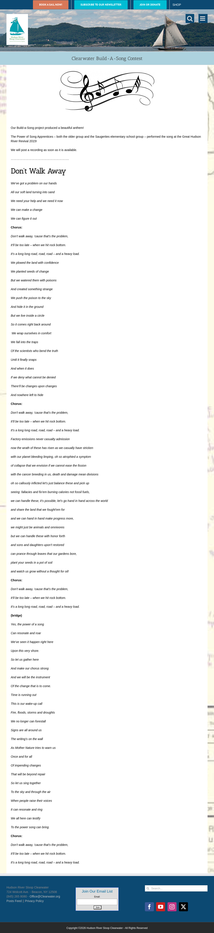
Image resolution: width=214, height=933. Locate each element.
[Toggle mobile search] (190, 18)
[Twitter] (183, 906)
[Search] (148, 888)
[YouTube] (160, 906)
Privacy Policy (34, 901)
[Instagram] (172, 906)
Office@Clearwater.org (44, 896)
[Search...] (176, 888)
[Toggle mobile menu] (203, 18)
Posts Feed (14, 901)
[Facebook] (149, 906)
